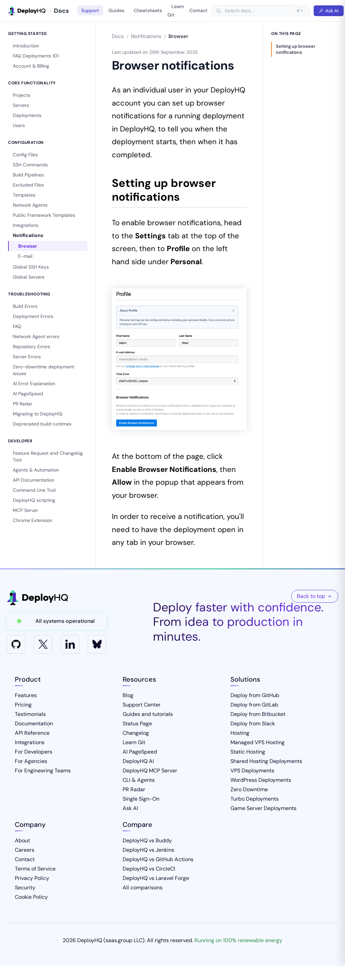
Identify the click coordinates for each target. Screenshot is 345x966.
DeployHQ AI (138, 761)
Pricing (23, 704)
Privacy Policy (32, 878)
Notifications (28, 235)
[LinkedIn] (70, 644)
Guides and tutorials (148, 714)
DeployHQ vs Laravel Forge (156, 878)
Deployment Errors (33, 316)
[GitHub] (16, 644)
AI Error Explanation (34, 383)
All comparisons (142, 887)
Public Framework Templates (44, 215)
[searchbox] (257, 11)
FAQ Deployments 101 (36, 56)
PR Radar (22, 404)
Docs (118, 36)
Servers (21, 105)
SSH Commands (30, 165)
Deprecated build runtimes (42, 424)
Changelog (136, 732)
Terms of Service (35, 868)
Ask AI (329, 10)
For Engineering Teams (43, 770)
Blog (128, 695)
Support (90, 10)
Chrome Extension (32, 520)
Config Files (25, 155)
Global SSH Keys (31, 267)
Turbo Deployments (254, 798)
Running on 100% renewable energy (238, 940)
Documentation (34, 723)
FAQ (17, 326)
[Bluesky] (97, 644)
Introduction (26, 46)
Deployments (27, 115)
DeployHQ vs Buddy (147, 840)
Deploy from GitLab (254, 704)
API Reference (32, 732)
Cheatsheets (148, 10)
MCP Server (25, 510)
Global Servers (28, 277)
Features (26, 695)
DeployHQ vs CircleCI (149, 868)
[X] (43, 644)
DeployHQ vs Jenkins (148, 849)
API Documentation (33, 480)
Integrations (25, 225)
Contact (198, 10)
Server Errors (27, 357)
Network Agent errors (36, 336)
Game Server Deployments (263, 808)
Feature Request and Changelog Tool (48, 456)
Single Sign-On (141, 798)
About (22, 840)
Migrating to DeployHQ (37, 414)
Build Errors (25, 306)
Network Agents (30, 205)
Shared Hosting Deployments (266, 761)
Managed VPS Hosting (257, 742)
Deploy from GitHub (254, 695)
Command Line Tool (34, 490)
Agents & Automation (36, 470)
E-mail (25, 256)
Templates (24, 195)
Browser (27, 246)
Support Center (142, 704)
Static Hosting (247, 751)
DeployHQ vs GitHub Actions (158, 859)
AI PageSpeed (28, 394)
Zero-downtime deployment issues (43, 370)
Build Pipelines (28, 175)
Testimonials (30, 714)
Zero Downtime (249, 789)
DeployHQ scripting (34, 500)
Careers (24, 849)
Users (19, 125)
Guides (116, 10)
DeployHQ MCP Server (150, 770)
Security (25, 887)
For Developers (33, 751)
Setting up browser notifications (295, 49)
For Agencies (31, 761)
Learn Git (175, 10)
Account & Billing (31, 66)
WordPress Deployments (260, 779)
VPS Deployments (252, 770)
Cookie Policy (31, 896)
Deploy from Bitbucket (257, 714)
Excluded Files (28, 185)
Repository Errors (31, 347)
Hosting (239, 732)
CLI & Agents (139, 779)
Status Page (137, 723)
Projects (21, 95)
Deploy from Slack (252, 723)
